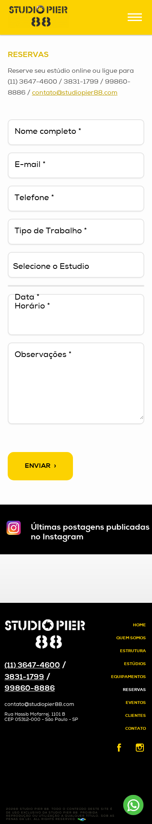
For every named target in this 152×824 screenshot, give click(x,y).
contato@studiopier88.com (75, 93)
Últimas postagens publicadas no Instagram (90, 532)
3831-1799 (24, 677)
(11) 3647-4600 (32, 666)
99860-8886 (29, 689)
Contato (135, 729)
